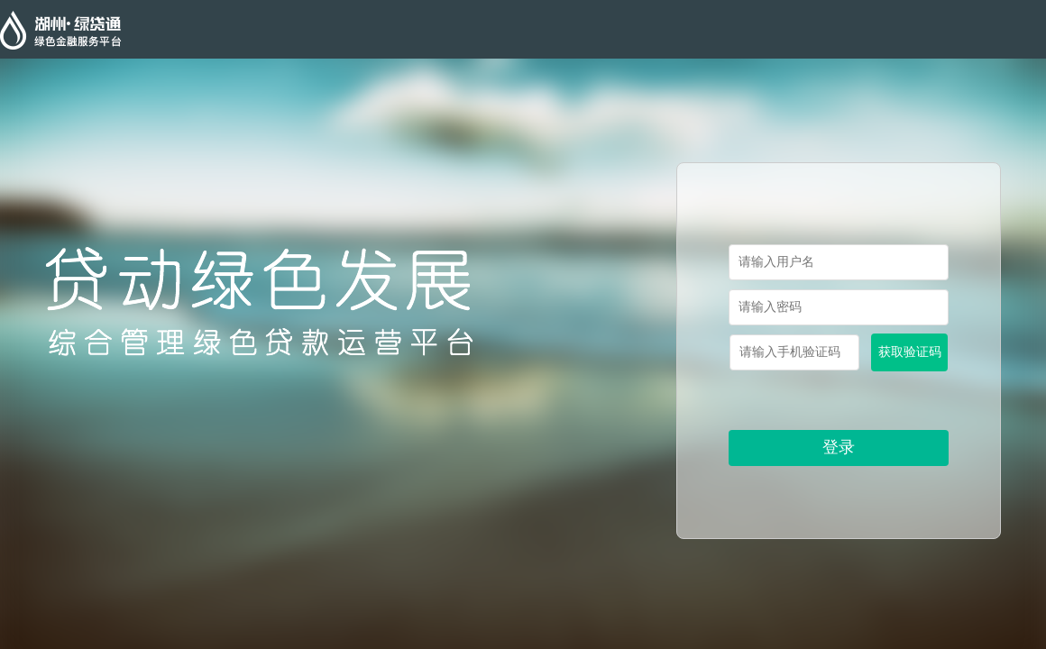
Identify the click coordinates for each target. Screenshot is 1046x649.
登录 (838, 447)
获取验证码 (909, 352)
